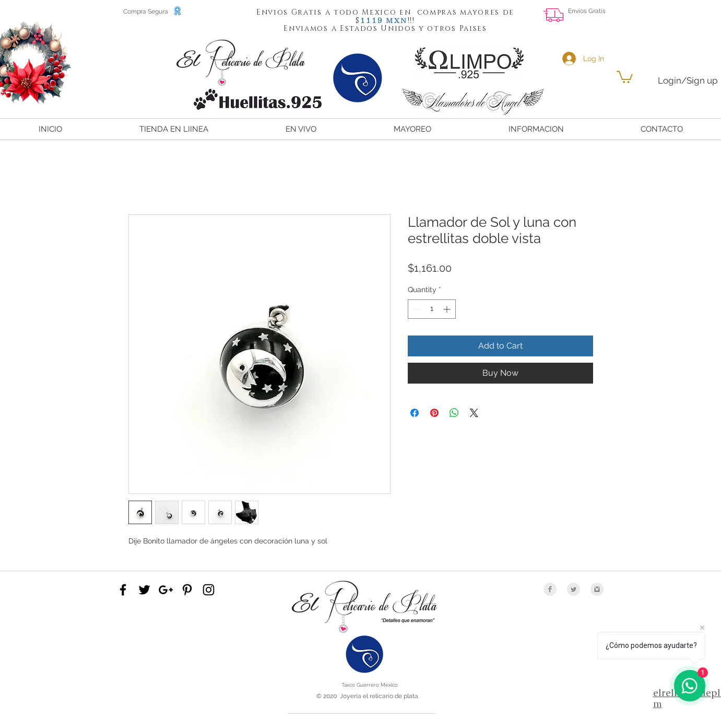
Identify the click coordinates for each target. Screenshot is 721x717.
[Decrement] (415, 309)
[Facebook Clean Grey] (550, 589)
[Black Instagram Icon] (208, 589)
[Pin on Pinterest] (434, 413)
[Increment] (447, 309)
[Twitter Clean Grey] (573, 589)
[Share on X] (474, 413)
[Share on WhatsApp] (454, 413)
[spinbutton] (431, 309)
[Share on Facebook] (414, 413)
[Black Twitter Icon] (144, 589)
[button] (371, 20)
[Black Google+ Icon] (165, 589)
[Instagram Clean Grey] (597, 589)
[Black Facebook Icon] (123, 589)
